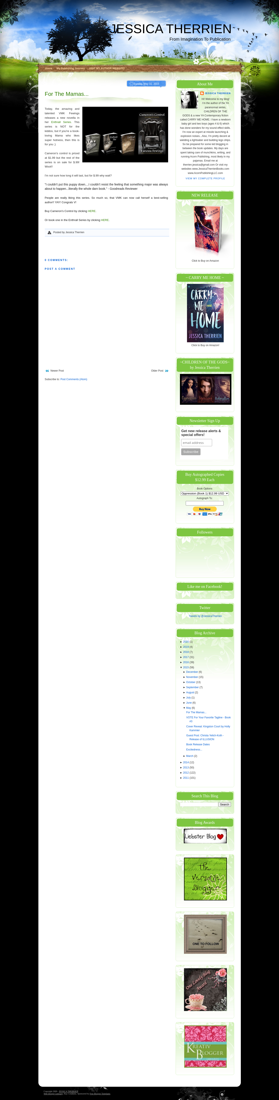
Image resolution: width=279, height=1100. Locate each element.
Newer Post (57, 370)
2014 (186, 762)
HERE (92, 211)
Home (48, 68)
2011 (186, 777)
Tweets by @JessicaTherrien (205, 616)
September (192, 687)
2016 (186, 662)
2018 (186, 652)
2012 (186, 772)
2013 (186, 767)
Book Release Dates (198, 744)
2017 (186, 657)
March (190, 756)
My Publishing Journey (71, 68)
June (189, 702)
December (192, 671)
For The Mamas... (67, 94)
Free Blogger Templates (100, 1094)
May (189, 707)
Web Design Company (53, 1094)
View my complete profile (205, 178)
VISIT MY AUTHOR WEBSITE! (107, 68)
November (192, 677)
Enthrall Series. (61, 122)
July (189, 697)
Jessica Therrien (218, 93)
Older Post (157, 370)
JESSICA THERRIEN (171, 29)
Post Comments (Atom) (73, 379)
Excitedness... (194, 749)
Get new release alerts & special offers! (201, 433)
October (191, 682)
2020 (186, 641)
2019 (186, 646)
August (190, 692)
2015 (186, 667)
